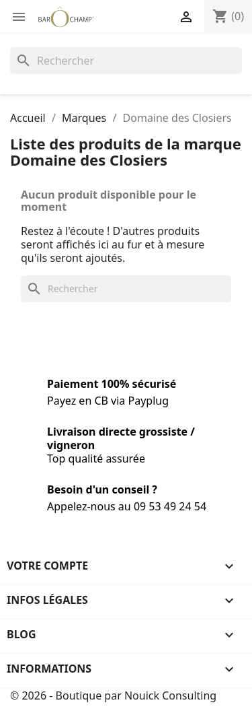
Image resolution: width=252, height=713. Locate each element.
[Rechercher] (126, 60)
